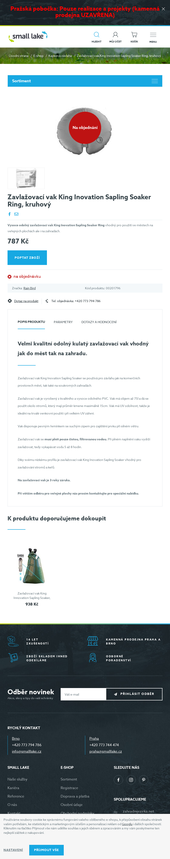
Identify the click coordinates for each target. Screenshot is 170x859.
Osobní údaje (72, 804)
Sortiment (85, 81)
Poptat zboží (27, 257)
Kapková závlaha (60, 56)
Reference (16, 796)
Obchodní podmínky (77, 813)
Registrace (69, 788)
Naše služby (17, 779)
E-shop (38, 56)
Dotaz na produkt (26, 301)
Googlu (127, 824)
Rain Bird (29, 288)
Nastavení (13, 850)
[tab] (31, 323)
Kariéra (13, 788)
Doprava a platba (75, 796)
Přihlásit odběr (137, 694)
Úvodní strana (18, 56)
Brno (16, 738)
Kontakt (14, 813)
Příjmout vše (46, 850)
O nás (12, 804)
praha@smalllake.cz (105, 751)
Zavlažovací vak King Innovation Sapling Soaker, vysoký (32, 597)
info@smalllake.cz (26, 751)
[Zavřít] (163, 9)
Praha (94, 738)
